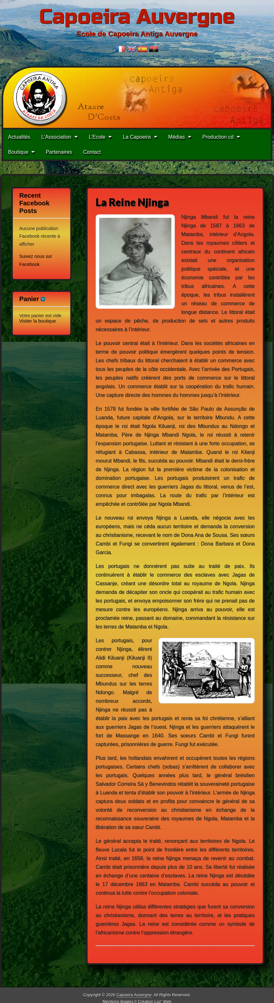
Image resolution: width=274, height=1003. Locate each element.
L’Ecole (97, 137)
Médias (176, 137)
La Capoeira (137, 137)
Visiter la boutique (37, 321)
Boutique (18, 152)
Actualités (19, 137)
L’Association (56, 137)
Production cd (218, 137)
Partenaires (59, 152)
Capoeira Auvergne (137, 16)
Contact (92, 152)
